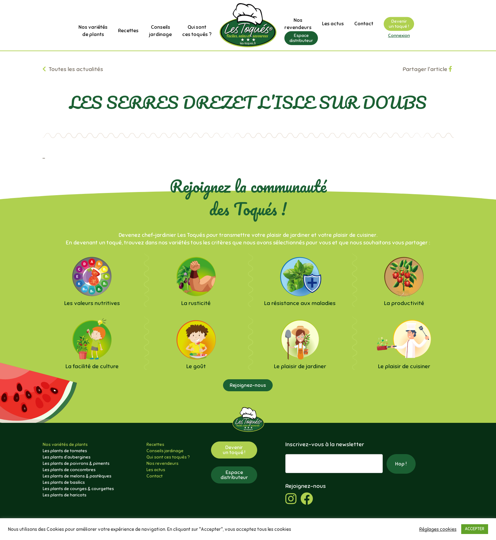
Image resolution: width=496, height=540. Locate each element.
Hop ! (401, 464)
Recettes (128, 30)
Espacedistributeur (301, 38)
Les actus (333, 24)
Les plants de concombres (69, 469)
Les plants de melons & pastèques (77, 476)
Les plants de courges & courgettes (78, 488)
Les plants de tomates (65, 450)
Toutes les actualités (72, 69)
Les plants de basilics (64, 482)
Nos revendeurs (162, 463)
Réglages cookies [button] (437, 529)
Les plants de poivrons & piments (76, 463)
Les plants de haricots (64, 495)
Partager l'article (427, 69)
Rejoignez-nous (248, 385)
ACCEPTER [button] (474, 528)
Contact (363, 24)
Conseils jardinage (164, 450)
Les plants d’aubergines (66, 457)
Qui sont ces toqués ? (168, 457)
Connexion (399, 35)
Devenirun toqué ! (399, 24)
